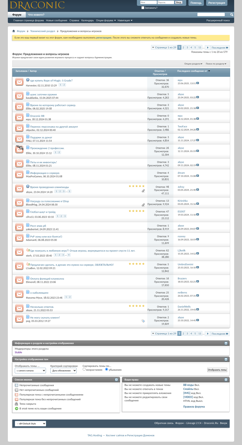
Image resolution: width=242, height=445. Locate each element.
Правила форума (194, 406)
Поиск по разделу (215, 63)
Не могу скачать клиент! (45, 317)
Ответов (159, 71)
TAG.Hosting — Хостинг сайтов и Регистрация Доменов (121, 435)
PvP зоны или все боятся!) (46, 236)
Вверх (223, 423)
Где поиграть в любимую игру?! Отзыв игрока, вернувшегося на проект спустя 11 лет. (82, 250)
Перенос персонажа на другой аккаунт (54, 126)
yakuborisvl (32, 229)
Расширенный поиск (218, 20)
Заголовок (21, 71)
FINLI (28, 140)
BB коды (188, 385)
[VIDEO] (188, 397)
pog (28, 321)
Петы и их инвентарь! (43, 162)
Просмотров (160, 74)
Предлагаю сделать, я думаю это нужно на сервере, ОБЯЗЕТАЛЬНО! (72, 264)
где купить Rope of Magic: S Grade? (51, 80)
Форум (16, 14)
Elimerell (30, 282)
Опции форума (104, 20)
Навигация (124, 20)
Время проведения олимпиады (49, 187)
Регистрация (216, 2)
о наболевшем (39, 292)
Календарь (87, 20)
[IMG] (186, 393)
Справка (74, 20)
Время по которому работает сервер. (53, 105)
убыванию (113, 369)
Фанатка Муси (34, 297)
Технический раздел (42, 31)
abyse (29, 192)
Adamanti (31, 240)
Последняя (220, 47)
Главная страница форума (28, 20)
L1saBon (30, 268)
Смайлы (188, 389)
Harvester (31, 85)
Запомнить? (149, 8)
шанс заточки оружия (43, 94)
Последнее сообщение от (193, 71)
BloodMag (31, 204)
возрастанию (92, 369)
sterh (29, 255)
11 (199, 47)
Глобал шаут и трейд (43, 212)
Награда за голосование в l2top (49, 201)
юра (28, 119)
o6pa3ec (30, 130)
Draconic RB (37, 116)
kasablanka (32, 97)
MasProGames (34, 176)
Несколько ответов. (42, 306)
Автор (33, 71)
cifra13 (29, 216)
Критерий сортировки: (64, 366)
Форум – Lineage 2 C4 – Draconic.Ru (196, 423)
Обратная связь (163, 423)
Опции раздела (192, 63)
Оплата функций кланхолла (47, 278)
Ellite (28, 108)
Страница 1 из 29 (165, 47)
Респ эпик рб (38, 225)
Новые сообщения (56, 20)
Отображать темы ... (27, 366)
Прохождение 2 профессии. (47, 148)
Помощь (196, 2)
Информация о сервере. (45, 173)
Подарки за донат (41, 137)
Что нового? (36, 14)
